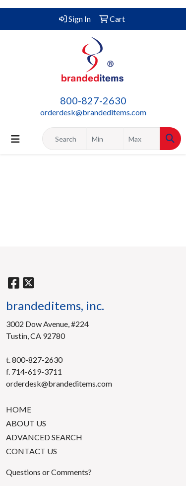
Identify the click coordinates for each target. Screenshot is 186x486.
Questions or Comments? (49, 472)
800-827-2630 (93, 100)
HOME (18, 409)
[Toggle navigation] (15, 139)
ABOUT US (26, 423)
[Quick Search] (64, 138)
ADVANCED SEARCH (44, 437)
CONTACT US (31, 451)
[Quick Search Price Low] (105, 138)
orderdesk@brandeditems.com (93, 112)
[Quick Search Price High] (141, 138)
